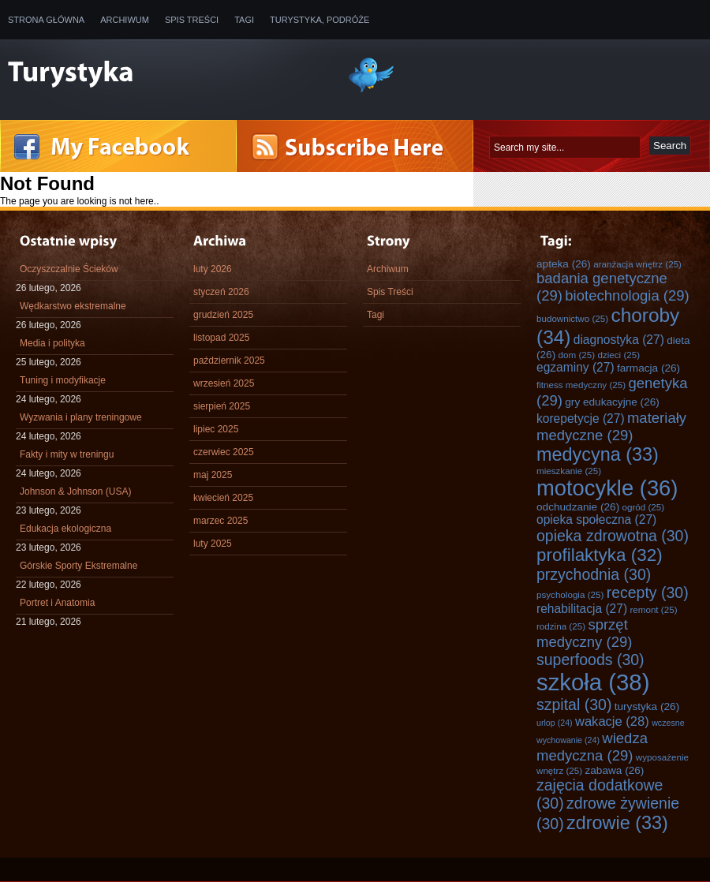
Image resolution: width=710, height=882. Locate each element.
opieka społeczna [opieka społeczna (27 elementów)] (596, 519)
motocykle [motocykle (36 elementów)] (607, 488)
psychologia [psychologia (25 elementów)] (570, 594)
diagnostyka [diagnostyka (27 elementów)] (619, 339)
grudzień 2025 (223, 314)
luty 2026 (212, 269)
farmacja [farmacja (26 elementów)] (648, 368)
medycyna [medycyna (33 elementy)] (597, 454)
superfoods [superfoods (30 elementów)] (590, 659)
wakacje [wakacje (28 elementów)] (612, 721)
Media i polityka (52, 343)
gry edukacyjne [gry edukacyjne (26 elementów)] (612, 402)
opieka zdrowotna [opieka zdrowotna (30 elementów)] (612, 535)
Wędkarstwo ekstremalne (73, 306)
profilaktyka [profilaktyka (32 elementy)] (599, 555)
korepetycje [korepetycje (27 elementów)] (580, 418)
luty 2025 (212, 543)
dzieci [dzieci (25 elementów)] (618, 354)
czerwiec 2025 (223, 452)
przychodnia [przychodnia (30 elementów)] (593, 574)
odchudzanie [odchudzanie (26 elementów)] (577, 507)
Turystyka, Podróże (319, 19)
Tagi (244, 19)
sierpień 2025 (221, 406)
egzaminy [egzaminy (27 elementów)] (575, 367)
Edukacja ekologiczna (65, 528)
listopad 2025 (221, 337)
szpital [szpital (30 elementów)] (573, 704)
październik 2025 (229, 360)
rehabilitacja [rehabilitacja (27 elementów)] (581, 608)
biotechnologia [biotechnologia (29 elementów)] (627, 295)
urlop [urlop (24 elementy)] (554, 722)
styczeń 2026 (221, 291)
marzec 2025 (220, 520)
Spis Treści (192, 19)
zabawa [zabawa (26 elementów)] (615, 770)
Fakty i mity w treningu (67, 454)
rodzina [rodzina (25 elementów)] (560, 626)
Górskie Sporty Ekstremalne (78, 565)
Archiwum (124, 19)
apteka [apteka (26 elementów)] (563, 264)
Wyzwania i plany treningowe (81, 417)
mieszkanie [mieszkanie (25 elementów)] (568, 470)
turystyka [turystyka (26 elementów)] (647, 706)
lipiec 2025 (215, 429)
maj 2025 (212, 474)
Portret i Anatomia (57, 602)
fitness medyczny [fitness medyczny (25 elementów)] (581, 384)
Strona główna (46, 19)
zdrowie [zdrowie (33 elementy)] (617, 823)
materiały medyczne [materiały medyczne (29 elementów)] (611, 426)
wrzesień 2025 (223, 383)
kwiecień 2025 (223, 497)
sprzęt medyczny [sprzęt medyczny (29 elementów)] (584, 633)
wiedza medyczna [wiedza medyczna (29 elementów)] (592, 747)
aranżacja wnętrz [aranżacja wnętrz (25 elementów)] (637, 264)
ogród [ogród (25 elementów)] (643, 507)
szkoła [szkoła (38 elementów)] (592, 682)
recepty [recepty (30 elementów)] (648, 592)
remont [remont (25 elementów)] (653, 609)
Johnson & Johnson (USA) (75, 491)
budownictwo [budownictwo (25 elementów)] (572, 318)
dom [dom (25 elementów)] (577, 354)
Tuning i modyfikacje (63, 380)
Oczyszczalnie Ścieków (69, 269)
